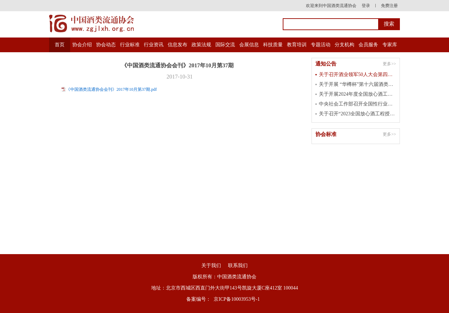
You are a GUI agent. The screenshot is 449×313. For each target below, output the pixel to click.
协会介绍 (82, 44)
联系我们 (238, 265)
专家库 (389, 44)
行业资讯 (153, 44)
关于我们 (211, 265)
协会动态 (106, 44)
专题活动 (320, 44)
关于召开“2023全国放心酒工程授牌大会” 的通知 (357, 113)
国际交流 (225, 44)
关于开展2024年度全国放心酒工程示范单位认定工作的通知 (357, 94)
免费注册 (389, 5)
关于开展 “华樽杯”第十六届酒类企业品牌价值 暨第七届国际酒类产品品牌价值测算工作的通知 (357, 84)
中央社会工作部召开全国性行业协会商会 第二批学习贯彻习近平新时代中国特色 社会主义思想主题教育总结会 (357, 104)
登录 (366, 5)
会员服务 (368, 44)
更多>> (389, 63)
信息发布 (177, 44)
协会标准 (325, 134)
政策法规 (201, 44)
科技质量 (273, 44)
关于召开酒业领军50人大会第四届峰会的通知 (357, 74)
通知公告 (325, 64)
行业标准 (130, 44)
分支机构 (344, 44)
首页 (60, 44)
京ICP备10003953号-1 (237, 299)
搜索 (389, 24)
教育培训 (297, 44)
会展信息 (249, 44)
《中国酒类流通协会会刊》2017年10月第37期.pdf (111, 89)
